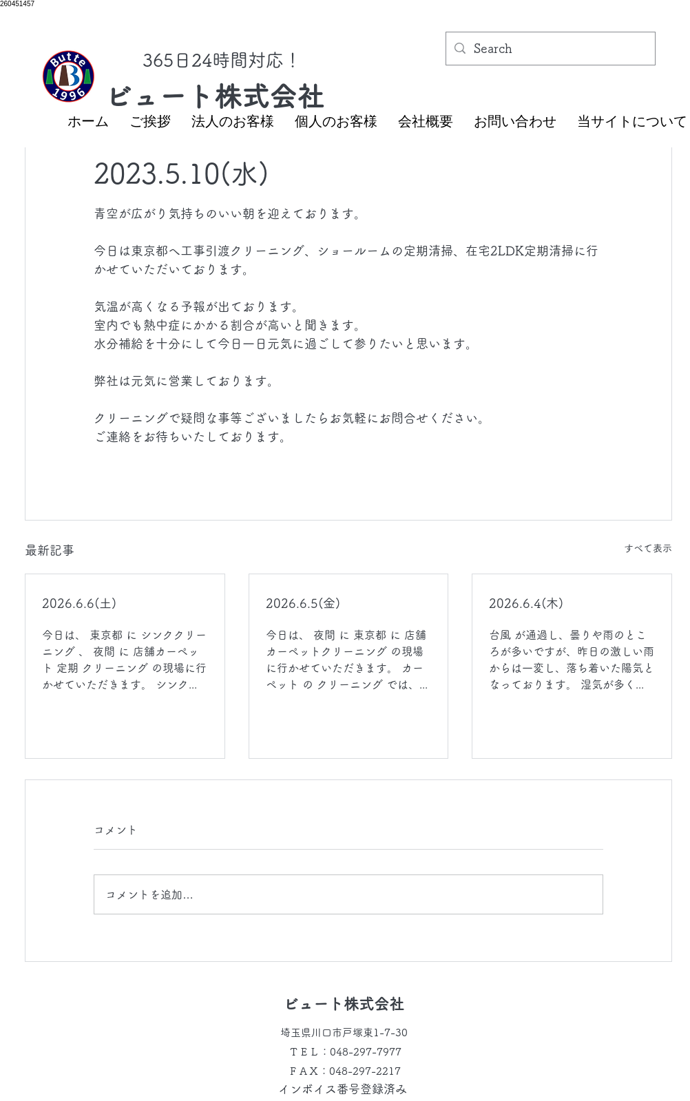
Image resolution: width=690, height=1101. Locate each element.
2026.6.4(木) (526, 603)
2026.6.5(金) (303, 603)
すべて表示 (648, 548)
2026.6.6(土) (79, 603)
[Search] (550, 48)
